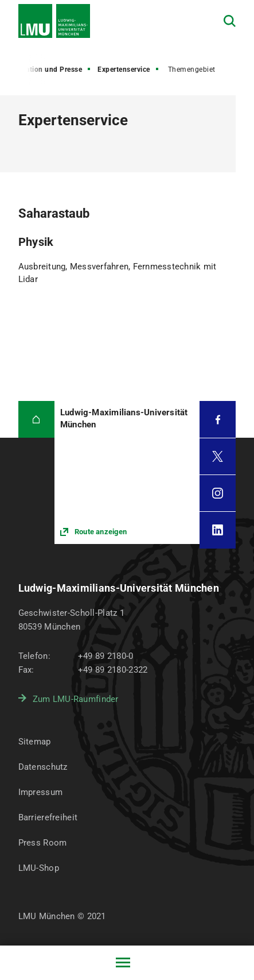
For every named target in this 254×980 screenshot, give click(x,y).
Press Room (42, 843)
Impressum (40, 792)
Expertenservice (123, 69)
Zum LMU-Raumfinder (76, 699)
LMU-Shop (38, 868)
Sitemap (34, 741)
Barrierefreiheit (47, 817)
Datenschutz (43, 767)
